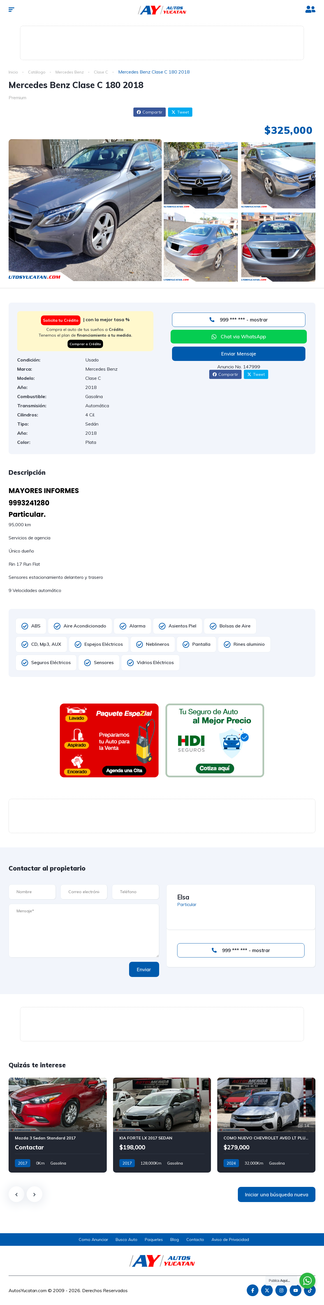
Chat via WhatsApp (243, 337)
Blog (174, 1239)
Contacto (195, 1239)
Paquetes (154, 1239)
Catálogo (38, 72)
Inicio (14, 72)
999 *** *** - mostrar (239, 320)
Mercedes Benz (74, 72)
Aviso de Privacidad (230, 1239)
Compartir (149, 112)
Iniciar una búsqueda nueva (276, 1195)
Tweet (180, 112)
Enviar (140, 970)
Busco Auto (126, 1239)
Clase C (108, 72)
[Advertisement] (162, 42)
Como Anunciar (93, 1239)
